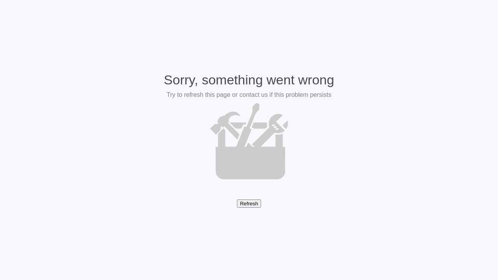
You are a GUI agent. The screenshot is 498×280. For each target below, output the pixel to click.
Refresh (249, 203)
